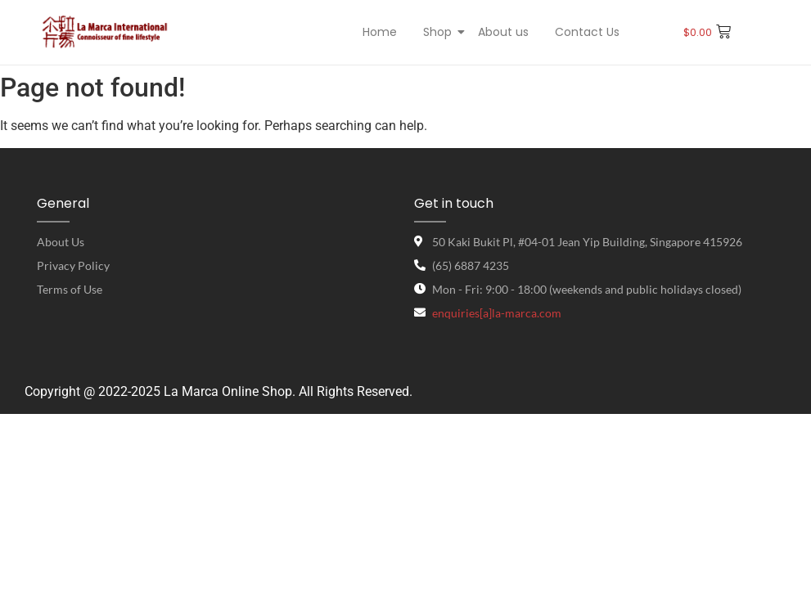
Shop (439, 32)
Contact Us (587, 32)
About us (503, 32)
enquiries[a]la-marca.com (496, 313)
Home (380, 32)
